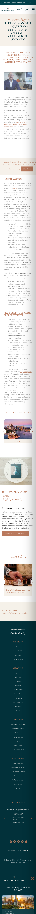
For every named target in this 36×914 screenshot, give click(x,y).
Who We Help (18, 651)
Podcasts (18, 733)
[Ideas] (25, 850)
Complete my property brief (16, 533)
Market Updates (18, 737)
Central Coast (18, 694)
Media (18, 741)
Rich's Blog (18, 745)
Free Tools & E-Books (18, 771)
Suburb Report (18, 763)
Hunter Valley (18, 689)
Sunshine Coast (18, 702)
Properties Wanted (18, 728)
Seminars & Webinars (18, 724)
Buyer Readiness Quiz (18, 767)
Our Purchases (18, 659)
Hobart (18, 710)
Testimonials (18, 784)
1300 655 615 (18, 814)
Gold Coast (18, 698)
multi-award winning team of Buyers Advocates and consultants (17, 124)
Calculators (18, 776)
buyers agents (26, 372)
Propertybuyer (25, 860)
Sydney (18, 673)
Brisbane (18, 681)
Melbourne (18, 677)
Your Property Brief (18, 749)
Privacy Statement (18, 862)
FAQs (18, 788)
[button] (31, 818)
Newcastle (18, 685)
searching (14, 188)
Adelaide (18, 706)
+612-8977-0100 (18, 813)
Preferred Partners (18, 780)
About (18, 647)
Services (18, 655)
